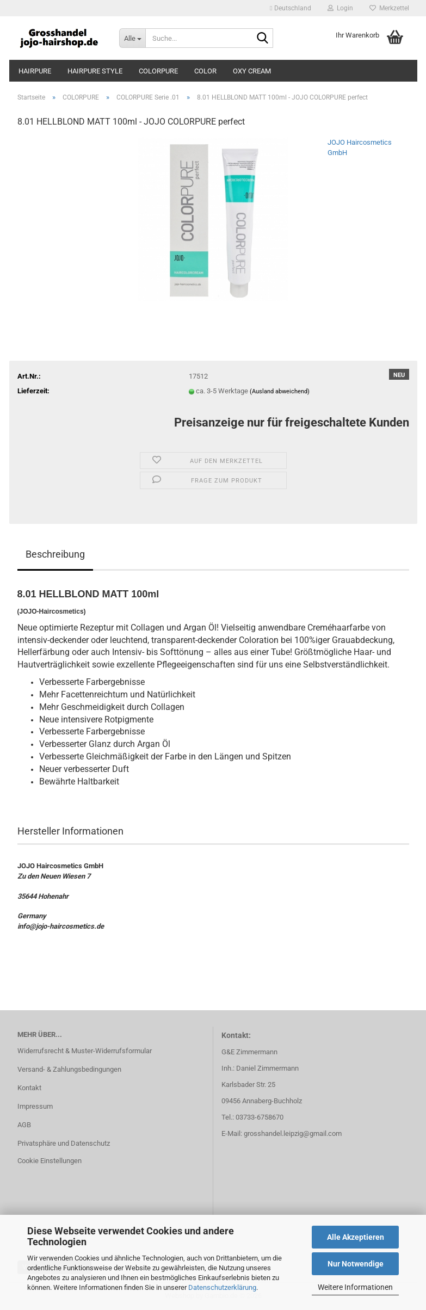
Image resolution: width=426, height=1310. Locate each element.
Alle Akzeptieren (355, 1237)
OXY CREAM (252, 71)
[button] (290, 8)
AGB (24, 1125)
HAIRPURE (34, 71)
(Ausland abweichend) (280, 391)
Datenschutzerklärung (222, 1287)
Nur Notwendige (356, 1263)
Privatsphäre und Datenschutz (63, 1143)
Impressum (35, 1106)
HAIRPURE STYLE (94, 71)
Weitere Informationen (355, 1287)
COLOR (205, 71)
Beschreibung (55, 554)
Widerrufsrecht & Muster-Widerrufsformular (84, 1051)
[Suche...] (132, 38)
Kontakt (29, 1088)
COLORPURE (158, 71)
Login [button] (340, 8)
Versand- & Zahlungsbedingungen (69, 1069)
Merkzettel (389, 8)
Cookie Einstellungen (49, 1161)
